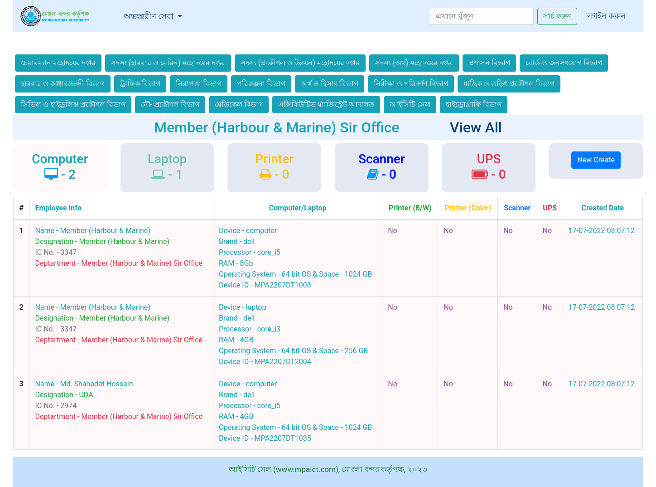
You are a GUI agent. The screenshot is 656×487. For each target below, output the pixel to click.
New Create (595, 160)
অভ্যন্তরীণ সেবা (155, 15)
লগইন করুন (606, 15)
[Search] (482, 16)
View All (476, 127)
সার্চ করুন (557, 16)
